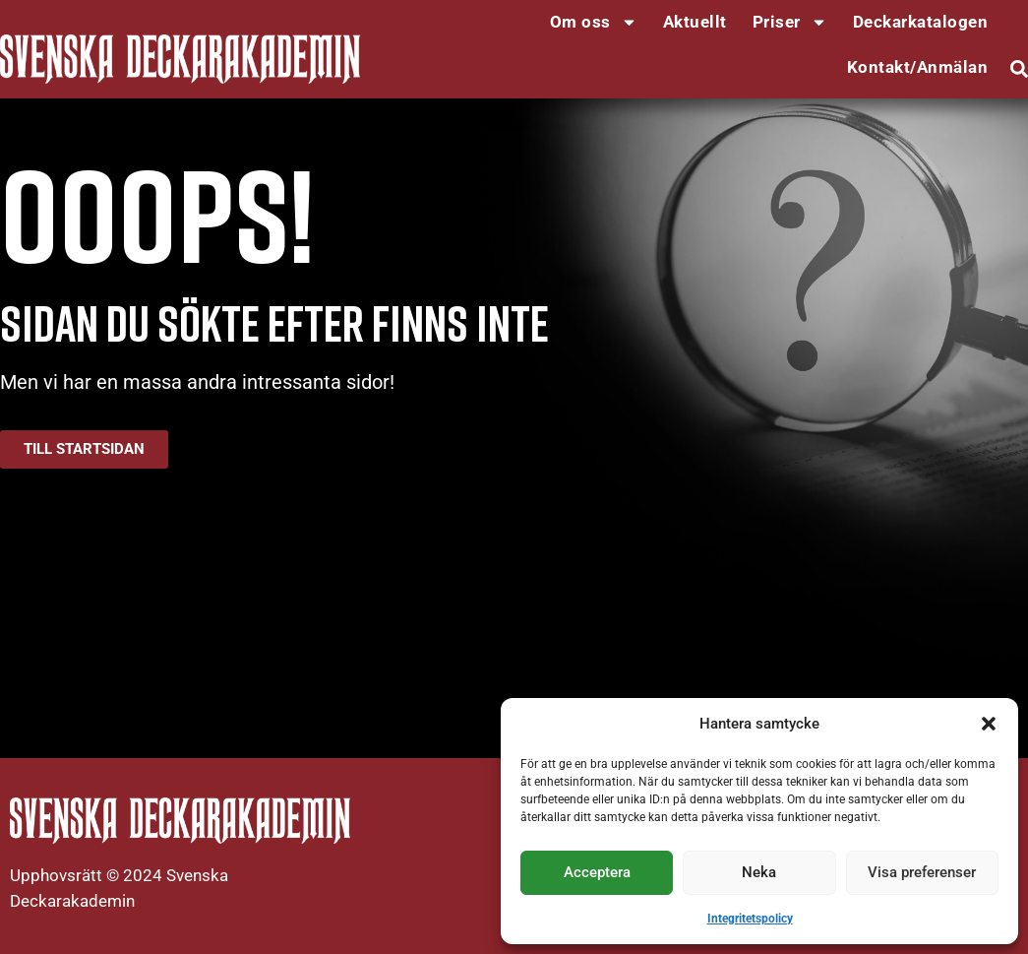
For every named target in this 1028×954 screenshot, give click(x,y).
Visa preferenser (922, 872)
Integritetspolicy (750, 918)
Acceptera (597, 872)
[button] (988, 723)
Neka (759, 872)
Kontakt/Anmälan (918, 67)
